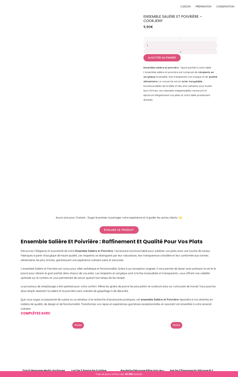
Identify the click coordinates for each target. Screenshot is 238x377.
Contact (128, 320)
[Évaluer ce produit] (119, 119)
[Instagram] (216, 346)
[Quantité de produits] (180, 45)
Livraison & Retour (134, 310)
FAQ (125, 315)
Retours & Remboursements (140, 345)
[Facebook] (211, 346)
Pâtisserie (26, 320)
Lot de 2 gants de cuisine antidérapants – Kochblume (91, 261)
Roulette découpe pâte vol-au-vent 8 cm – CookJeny (142, 261)
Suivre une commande (136, 335)
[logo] (99, 6)
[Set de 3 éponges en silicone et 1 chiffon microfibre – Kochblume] (193, 233)
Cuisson (25, 310)
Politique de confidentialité (139, 330)
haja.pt (141, 369)
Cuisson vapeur (81, 325)
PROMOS (77, 310)
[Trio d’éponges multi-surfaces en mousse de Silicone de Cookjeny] (45, 233)
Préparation (28, 315)
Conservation (29, 325)
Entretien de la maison (34, 330)
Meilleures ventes (82, 315)
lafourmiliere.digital (109, 369)
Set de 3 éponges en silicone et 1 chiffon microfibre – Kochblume (192, 261)
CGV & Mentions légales (137, 325)
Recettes (128, 340)
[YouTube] (213, 346)
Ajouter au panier (162, 57)
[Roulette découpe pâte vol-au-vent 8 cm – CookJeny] (144, 233)
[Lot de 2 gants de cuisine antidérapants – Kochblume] (94, 233)
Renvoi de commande (136, 350)
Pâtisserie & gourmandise (87, 330)
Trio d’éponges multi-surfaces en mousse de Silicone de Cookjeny (43, 263)
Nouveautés (79, 320)
